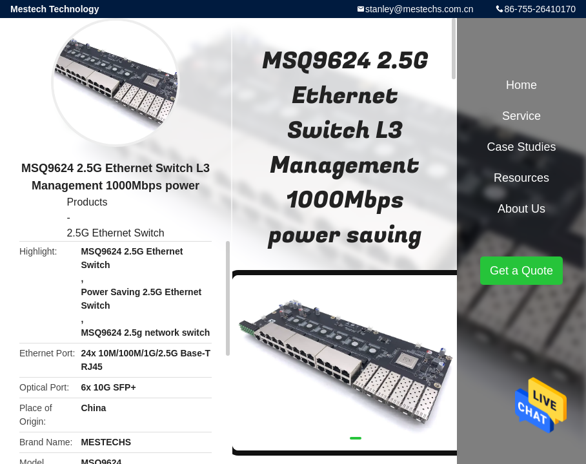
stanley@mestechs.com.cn (419, 9)
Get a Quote (521, 270)
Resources (521, 177)
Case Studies (521, 146)
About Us (521, 208)
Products (86, 202)
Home (521, 85)
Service (521, 116)
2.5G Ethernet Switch (115, 232)
